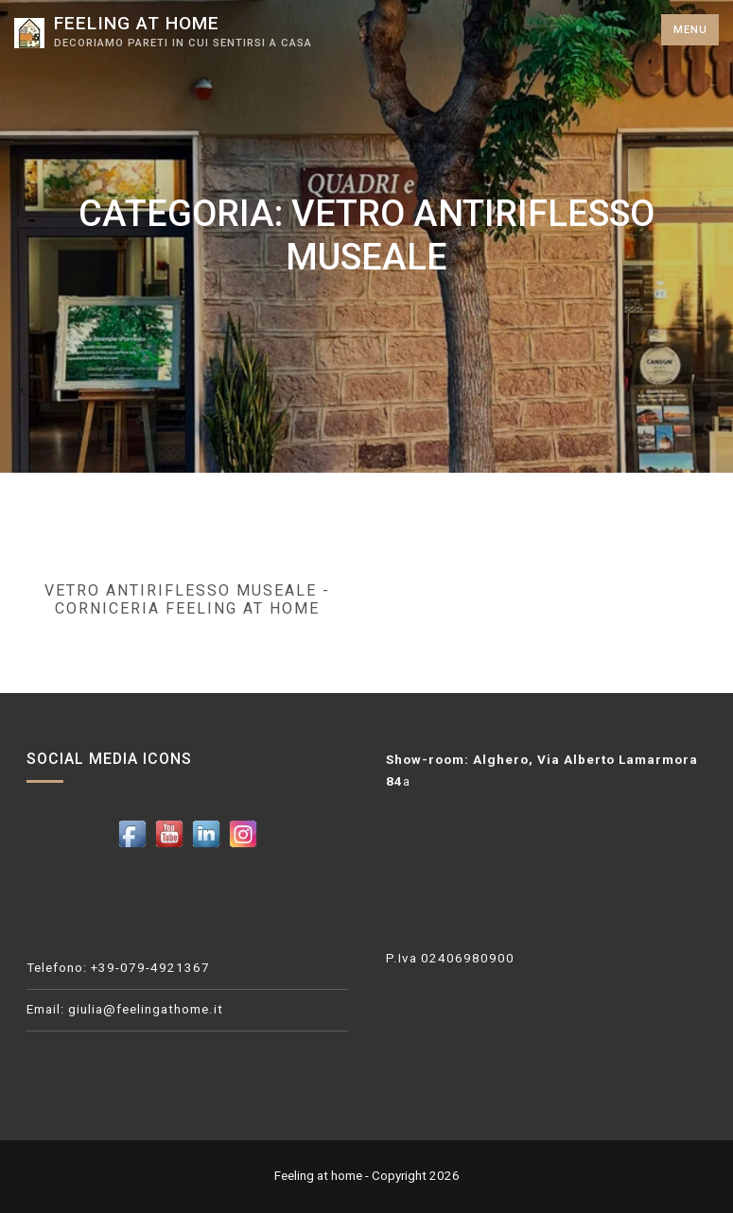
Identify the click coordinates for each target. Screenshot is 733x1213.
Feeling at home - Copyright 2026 (367, 1176)
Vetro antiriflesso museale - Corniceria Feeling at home (187, 599)
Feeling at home (136, 23)
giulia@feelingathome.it (145, 1009)
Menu (690, 30)
